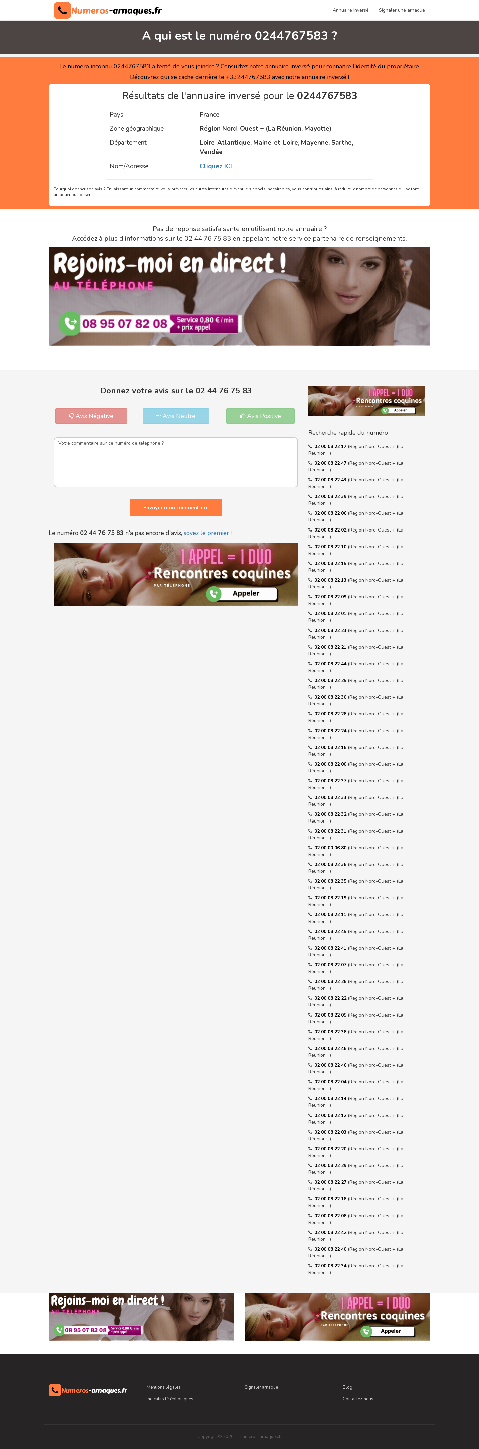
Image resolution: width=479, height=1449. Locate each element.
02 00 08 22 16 (331, 747)
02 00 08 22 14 (331, 1098)
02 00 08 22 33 (331, 797)
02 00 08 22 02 (331, 530)
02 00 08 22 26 (331, 981)
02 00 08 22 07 (331, 965)
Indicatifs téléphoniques (170, 1399)
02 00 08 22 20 (331, 1149)
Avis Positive (260, 416)
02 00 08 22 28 (331, 714)
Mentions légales (164, 1387)
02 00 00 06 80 (331, 848)
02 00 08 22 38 (331, 1032)
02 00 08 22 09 (331, 597)
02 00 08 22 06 (331, 513)
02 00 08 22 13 (331, 580)
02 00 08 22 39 (331, 496)
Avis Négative (91, 416)
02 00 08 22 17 (331, 446)
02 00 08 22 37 (331, 781)
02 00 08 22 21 (331, 647)
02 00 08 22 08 (331, 1216)
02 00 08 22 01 (331, 613)
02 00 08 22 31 (331, 831)
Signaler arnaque (261, 1387)
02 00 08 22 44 (331, 664)
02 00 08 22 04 (331, 1082)
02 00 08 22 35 (331, 881)
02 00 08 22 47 (331, 463)
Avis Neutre (175, 416)
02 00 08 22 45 (331, 931)
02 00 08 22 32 (331, 814)
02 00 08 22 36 (331, 864)
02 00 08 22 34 (331, 1266)
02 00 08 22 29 (331, 1165)
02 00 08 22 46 (331, 1065)
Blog (347, 1387)
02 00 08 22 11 (331, 914)
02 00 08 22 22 (331, 998)
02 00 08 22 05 (331, 1015)
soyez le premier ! (208, 533)
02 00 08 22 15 (331, 563)
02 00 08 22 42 (331, 1232)
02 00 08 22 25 (331, 680)
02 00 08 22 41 (331, 948)
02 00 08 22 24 (331, 731)
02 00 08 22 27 (331, 1182)
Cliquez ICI (216, 166)
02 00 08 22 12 (331, 1115)
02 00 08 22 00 (331, 764)
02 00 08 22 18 (331, 1199)
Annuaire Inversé (351, 10)
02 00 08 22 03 (331, 1132)
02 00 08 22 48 (331, 1048)
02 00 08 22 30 (331, 697)
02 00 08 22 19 (331, 898)
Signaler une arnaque (402, 10)
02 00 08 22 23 (331, 630)
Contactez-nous (358, 1399)
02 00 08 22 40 (331, 1249)
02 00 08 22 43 (331, 480)
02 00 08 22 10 (331, 547)
